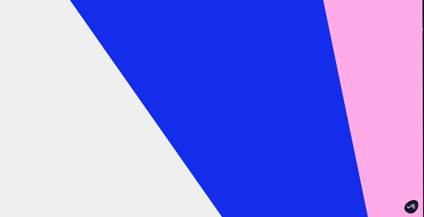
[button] (411, 207)
